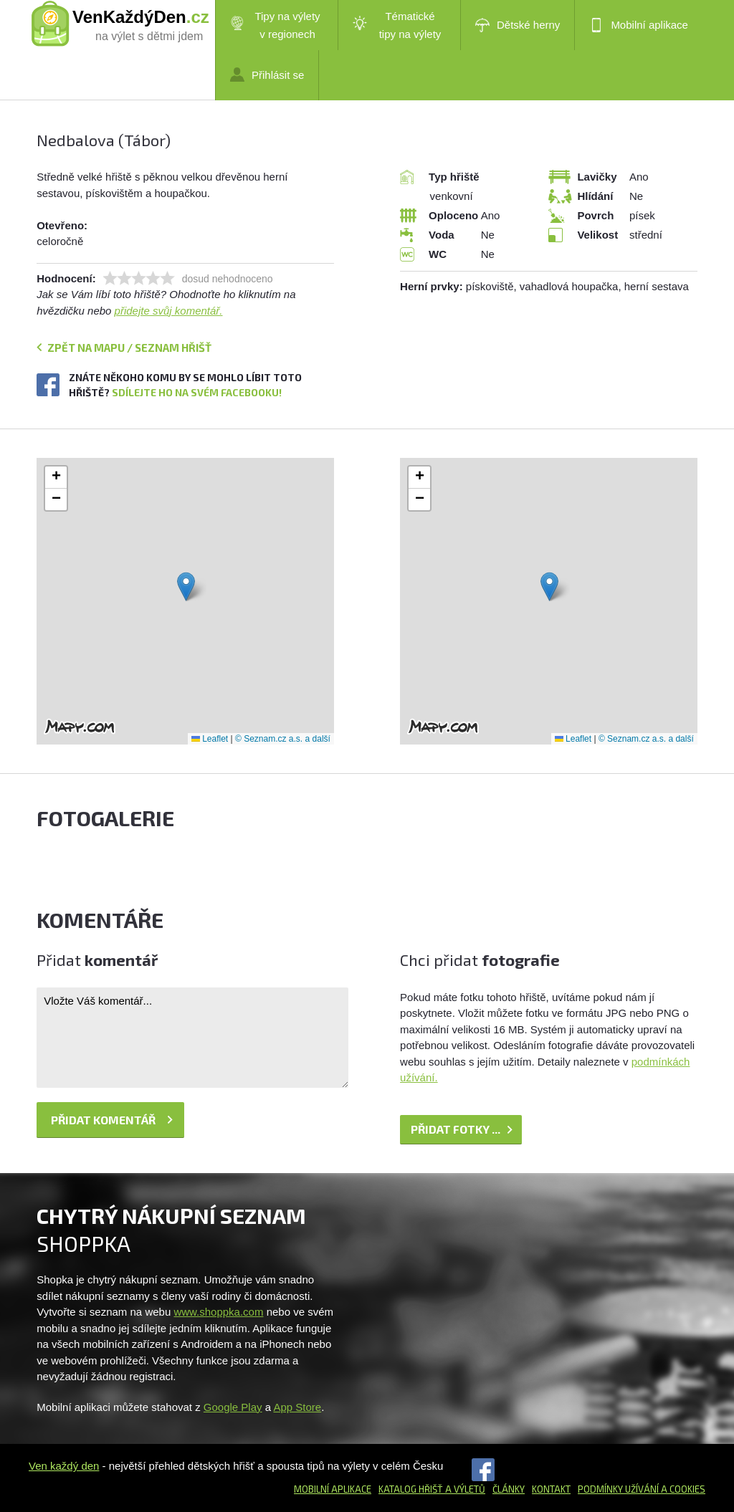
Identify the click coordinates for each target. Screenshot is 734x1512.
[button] (186, 586)
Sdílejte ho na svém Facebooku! (197, 392)
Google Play (233, 1407)
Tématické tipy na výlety (397, 25)
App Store (297, 1407)
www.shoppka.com (218, 1312)
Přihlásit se (267, 74)
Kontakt (551, 1489)
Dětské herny (517, 25)
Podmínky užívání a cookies (641, 1489)
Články (508, 1489)
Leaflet (209, 739)
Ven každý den (64, 1466)
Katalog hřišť (410, 1489)
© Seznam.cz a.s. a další (282, 739)
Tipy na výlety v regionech (275, 25)
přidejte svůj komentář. (169, 311)
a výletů (464, 1489)
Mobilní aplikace (638, 25)
